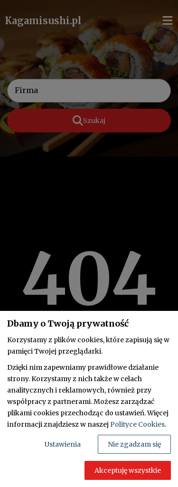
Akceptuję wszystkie (127, 470)
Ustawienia (63, 444)
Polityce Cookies (137, 424)
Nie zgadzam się (134, 444)
